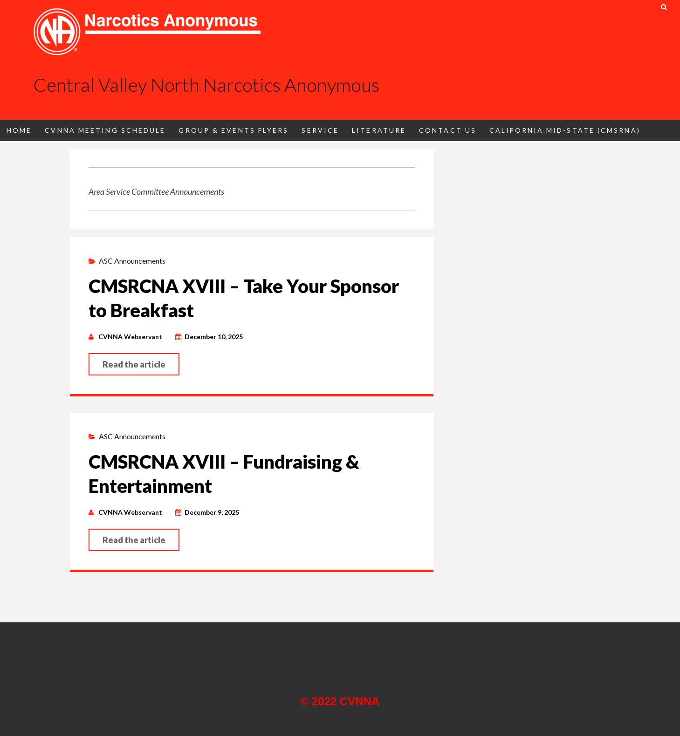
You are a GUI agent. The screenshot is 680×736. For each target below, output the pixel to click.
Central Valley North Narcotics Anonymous (206, 85)
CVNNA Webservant (130, 337)
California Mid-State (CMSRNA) (564, 130)
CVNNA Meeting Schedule (105, 130)
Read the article (134, 364)
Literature (379, 130)
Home (19, 130)
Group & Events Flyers (233, 130)
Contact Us (447, 130)
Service (320, 130)
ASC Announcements (132, 260)
